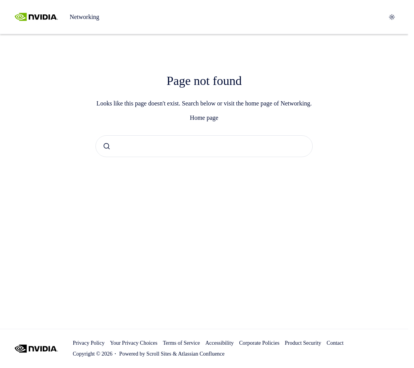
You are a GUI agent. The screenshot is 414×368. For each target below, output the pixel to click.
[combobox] (204, 146)
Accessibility (219, 343)
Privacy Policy (88, 343)
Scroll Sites (158, 354)
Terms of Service (181, 343)
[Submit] (106, 146)
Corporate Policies (259, 343)
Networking (84, 17)
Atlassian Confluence (201, 354)
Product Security (303, 343)
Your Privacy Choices (133, 343)
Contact (335, 343)
